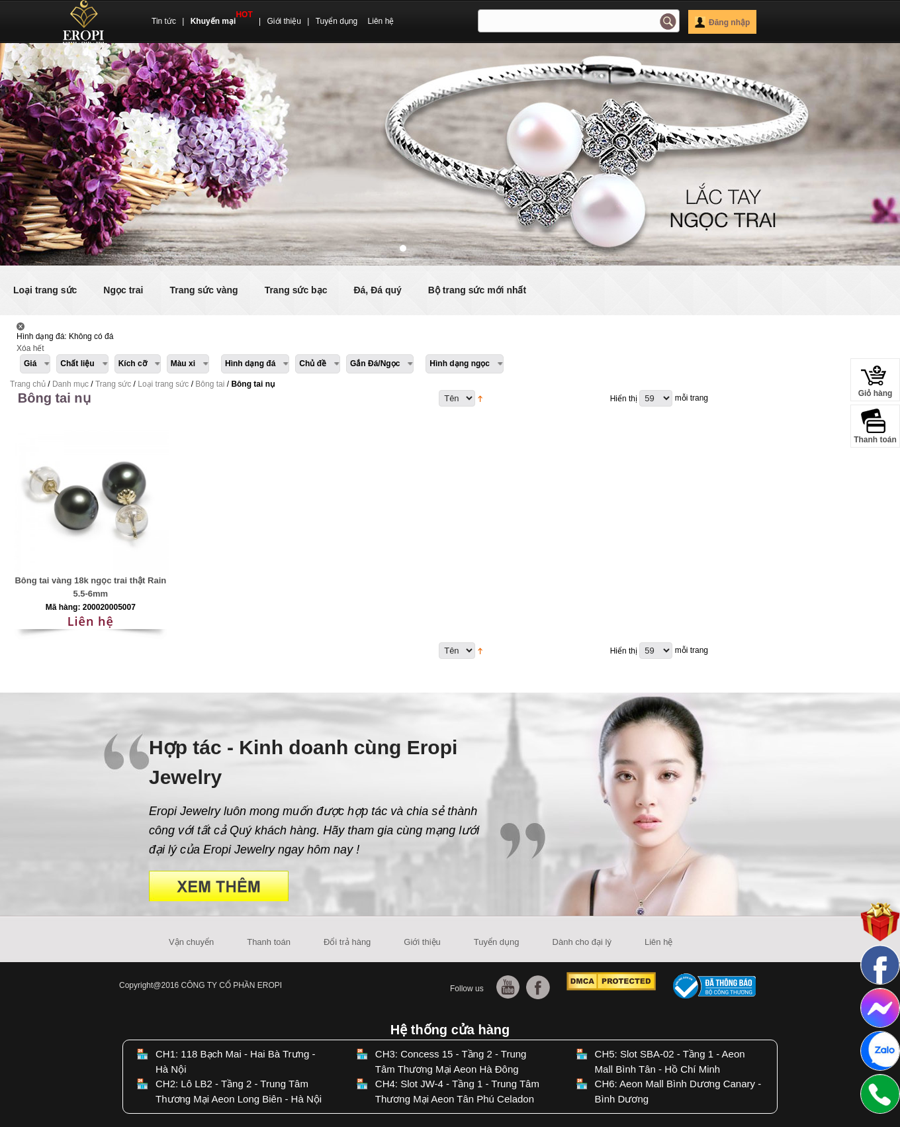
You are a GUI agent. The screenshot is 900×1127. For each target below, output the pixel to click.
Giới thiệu (284, 21)
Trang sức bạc (296, 290)
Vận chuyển (191, 942)
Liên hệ (381, 21)
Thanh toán (269, 942)
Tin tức (164, 21)
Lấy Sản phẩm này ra (20, 326)
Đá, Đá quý (377, 290)
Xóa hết (30, 348)
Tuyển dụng (337, 21)
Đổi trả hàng (347, 942)
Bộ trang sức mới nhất (477, 290)
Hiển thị (623, 398)
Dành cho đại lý (582, 942)
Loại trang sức (45, 290)
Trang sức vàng (203, 290)
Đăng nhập (722, 22)
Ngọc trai (123, 290)
